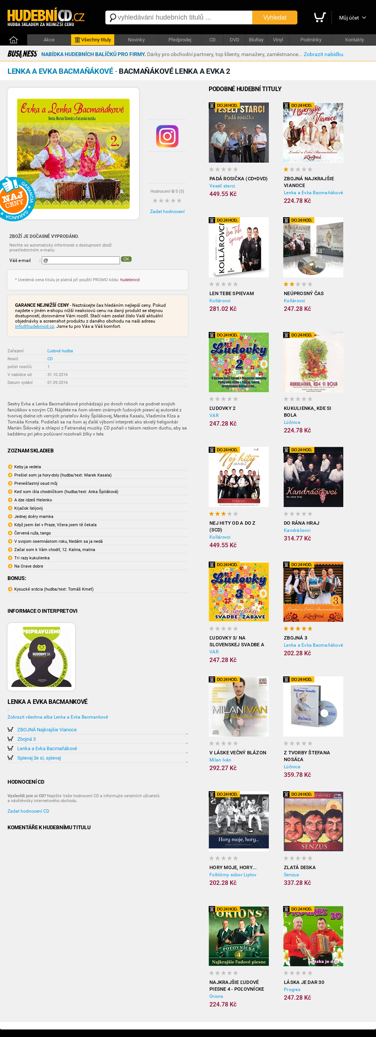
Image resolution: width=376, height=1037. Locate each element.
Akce (49, 40)
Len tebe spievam (231, 293)
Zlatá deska (300, 867)
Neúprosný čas (304, 293)
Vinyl (278, 40)
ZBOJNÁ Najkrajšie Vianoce (47, 729)
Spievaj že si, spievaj (39, 758)
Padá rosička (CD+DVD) (238, 178)
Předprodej (179, 40)
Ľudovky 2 (222, 408)
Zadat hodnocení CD (28, 811)
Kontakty (354, 40)
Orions (216, 996)
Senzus (291, 874)
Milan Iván (220, 760)
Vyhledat (275, 17)
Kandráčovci (297, 530)
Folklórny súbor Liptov (233, 874)
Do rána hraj (301, 523)
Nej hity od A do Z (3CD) (232, 526)
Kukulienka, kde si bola (308, 411)
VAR (213, 415)
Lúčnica (292, 422)
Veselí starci (222, 186)
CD (212, 40)
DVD (235, 40)
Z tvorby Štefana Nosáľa (307, 756)
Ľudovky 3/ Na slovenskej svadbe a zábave (236, 641)
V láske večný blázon (237, 752)
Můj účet (349, 18)
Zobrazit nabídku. (324, 54)
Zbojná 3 (26, 739)
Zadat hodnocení (167, 211)
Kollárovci (220, 300)
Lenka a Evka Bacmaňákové (47, 748)
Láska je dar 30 (304, 982)
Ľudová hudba (60, 351)
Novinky (136, 40)
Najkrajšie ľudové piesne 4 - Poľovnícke (236, 985)
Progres (292, 989)
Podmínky (310, 40)
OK (126, 259)
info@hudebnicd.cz (34, 326)
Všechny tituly (92, 40)
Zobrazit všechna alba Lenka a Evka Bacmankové (58, 717)
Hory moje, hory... (233, 867)
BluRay (256, 40)
